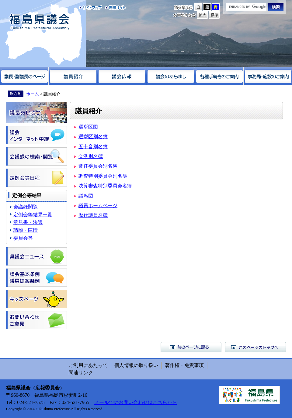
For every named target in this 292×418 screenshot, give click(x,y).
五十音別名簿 (93, 146)
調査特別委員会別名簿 (102, 176)
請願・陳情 (25, 230)
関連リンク (81, 372)
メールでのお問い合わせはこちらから (135, 402)
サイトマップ (91, 7)
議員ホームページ (97, 205)
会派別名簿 (90, 156)
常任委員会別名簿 (97, 166)
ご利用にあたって (88, 365)
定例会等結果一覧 (32, 214)
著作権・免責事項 (184, 365)
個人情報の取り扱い (136, 365)
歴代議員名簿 (93, 215)
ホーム (32, 93)
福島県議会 (39, 22)
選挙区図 (88, 126)
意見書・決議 (28, 222)
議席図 (85, 195)
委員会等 (23, 238)
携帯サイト (114, 7)
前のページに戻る (191, 347)
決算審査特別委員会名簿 (105, 185)
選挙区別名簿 (93, 136)
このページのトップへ (255, 347)
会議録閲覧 (25, 206)
